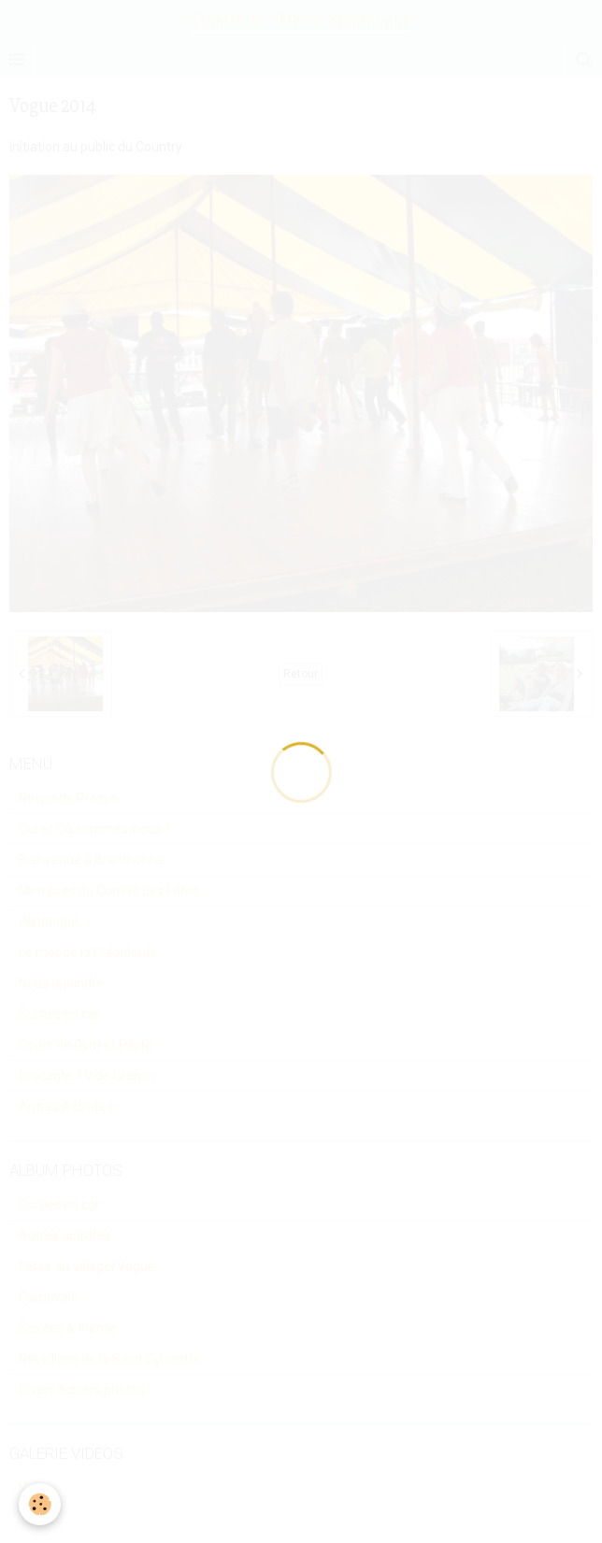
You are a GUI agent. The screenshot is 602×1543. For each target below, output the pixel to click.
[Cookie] (40, 1504)
